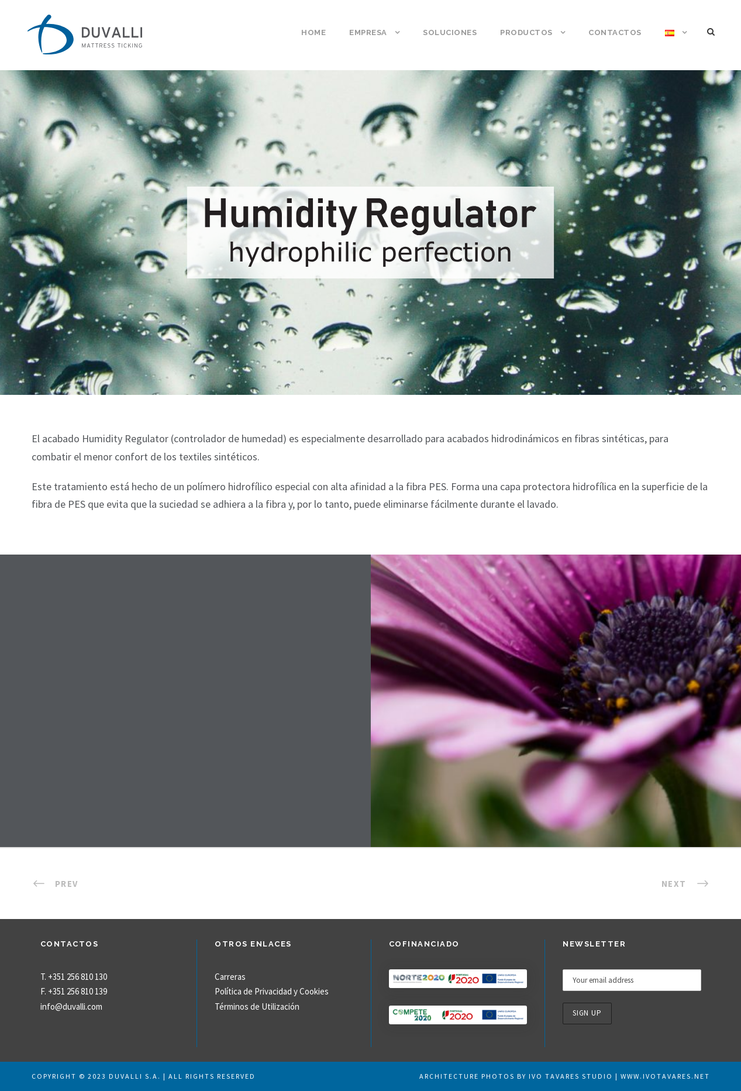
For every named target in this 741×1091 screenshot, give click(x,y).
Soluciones (450, 32)
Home (313, 32)
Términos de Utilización (257, 1006)
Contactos (615, 32)
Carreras (230, 976)
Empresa (368, 32)
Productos (526, 32)
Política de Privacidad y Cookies (272, 991)
